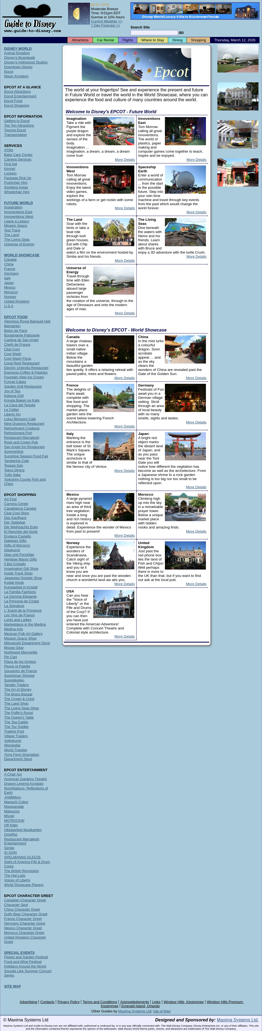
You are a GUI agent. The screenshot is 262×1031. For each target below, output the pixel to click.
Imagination (13, 207)
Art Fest (10, 499)
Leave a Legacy (16, 221)
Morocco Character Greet (24, 933)
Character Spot (16, 905)
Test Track (12, 230)
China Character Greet (22, 909)
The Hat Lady (14, 875)
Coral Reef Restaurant (21, 363)
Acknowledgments (134, 1002)
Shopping (198, 40)
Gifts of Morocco (17, 545)
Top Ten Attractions (19, 125)
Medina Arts (13, 629)
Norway (10, 297)
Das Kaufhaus (15, 518)
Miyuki (9, 816)
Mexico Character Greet (23, 928)
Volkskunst (12, 741)
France (9, 269)
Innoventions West (18, 216)
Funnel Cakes (15, 382)
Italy (7, 278)
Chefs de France (17, 344)
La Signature (14, 606)
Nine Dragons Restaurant (24, 424)
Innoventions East (18, 212)
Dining (177, 40)
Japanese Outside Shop (23, 578)
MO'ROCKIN (14, 820)
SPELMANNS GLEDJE (22, 857)
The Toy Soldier (16, 727)
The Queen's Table (19, 717)
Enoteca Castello (17, 536)
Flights (128, 40)
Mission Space (15, 225)
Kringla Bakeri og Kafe (21, 400)
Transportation (15, 135)
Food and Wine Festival (23, 962)
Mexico (9, 287)
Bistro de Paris (15, 331)
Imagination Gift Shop (21, 569)
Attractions (80, 40)
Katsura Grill (14, 396)
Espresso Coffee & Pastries (26, 372)
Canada (10, 259)
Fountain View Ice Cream (24, 377)
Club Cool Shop (16, 513)
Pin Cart (10, 657)
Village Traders (16, 736)
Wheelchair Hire (16, 192)
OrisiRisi (10, 834)
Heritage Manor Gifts (20, 559)
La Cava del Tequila (19, 405)
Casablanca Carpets (20, 508)
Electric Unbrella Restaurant (26, 368)
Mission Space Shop (20, 638)
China (8, 264)
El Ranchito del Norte (21, 532)
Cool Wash (12, 354)
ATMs (8, 150)
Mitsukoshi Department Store (27, 643)
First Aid (10, 164)
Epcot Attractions (17, 91)
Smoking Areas (16, 187)
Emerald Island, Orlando (140, 1006)
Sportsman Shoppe (19, 675)
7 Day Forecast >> (105, 25)
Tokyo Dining (14, 470)
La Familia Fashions (20, 592)
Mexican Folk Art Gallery (23, 634)
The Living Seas (17, 239)
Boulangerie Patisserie (22, 335)
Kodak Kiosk (14, 582)
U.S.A (8, 306)
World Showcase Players (23, 885)
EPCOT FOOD (16, 317)
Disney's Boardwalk (19, 58)
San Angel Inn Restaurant (24, 447)
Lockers (10, 173)
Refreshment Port (18, 433)
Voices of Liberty (17, 880)
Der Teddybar (14, 522)
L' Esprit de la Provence (23, 610)
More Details (125, 160)
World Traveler (15, 750)
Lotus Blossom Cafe (20, 419)
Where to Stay (152, 40)
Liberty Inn (12, 414)
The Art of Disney (17, 689)
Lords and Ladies (17, 620)
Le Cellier (11, 410)
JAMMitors (12, 797)
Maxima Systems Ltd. (238, 1020)
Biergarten (12, 326)
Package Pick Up (17, 178)
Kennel (9, 169)
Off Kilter (11, 825)
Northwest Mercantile (20, 652)
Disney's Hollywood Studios (26, 62)
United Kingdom (17, 301)
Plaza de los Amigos (20, 662)
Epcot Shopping (16, 105)
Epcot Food (13, 101)
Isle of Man (162, 1011)
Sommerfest (13, 451)
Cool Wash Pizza (17, 358)
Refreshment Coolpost (21, 428)
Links (156, 1002)
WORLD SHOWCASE (21, 255)
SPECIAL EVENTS (19, 953)
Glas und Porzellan (19, 555)
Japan (9, 283)
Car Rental (105, 40)
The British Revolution (21, 871)
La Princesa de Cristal (21, 601)
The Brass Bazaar (18, 694)
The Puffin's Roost (18, 713)
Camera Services (17, 159)
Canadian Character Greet (25, 900)
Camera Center (16, 504)
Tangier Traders (16, 685)
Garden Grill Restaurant (23, 386)
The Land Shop (16, 703)
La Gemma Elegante (20, 596)
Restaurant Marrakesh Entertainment (21, 841)
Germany (11, 273)
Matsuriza (11, 811)
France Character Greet (23, 919)
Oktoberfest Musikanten (23, 830)
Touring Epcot (15, 130)
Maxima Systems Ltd (134, 1011)
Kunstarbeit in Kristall (20, 587)
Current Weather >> (107, 21)
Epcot (8, 71)
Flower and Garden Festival (26, 957)
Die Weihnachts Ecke (21, 527)
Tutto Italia (12, 475)
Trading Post (14, 731)
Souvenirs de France (20, 671)
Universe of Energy (19, 244)
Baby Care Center (18, 155)
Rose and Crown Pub (21, 442)
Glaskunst (12, 550)
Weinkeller (12, 745)
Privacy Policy (68, 1002)
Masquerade (14, 807)
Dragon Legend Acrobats (23, 784)
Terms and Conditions (100, 1002)
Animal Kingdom (17, 53)
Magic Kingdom (16, 76)
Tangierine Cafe (16, 461)
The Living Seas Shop (21, 708)
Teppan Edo (13, 465)
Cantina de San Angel (21, 340)
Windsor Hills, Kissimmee (184, 1002)
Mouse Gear (14, 648)
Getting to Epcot (17, 121)
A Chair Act (13, 774)
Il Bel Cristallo (15, 564)
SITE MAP (12, 986)
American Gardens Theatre (25, 779)
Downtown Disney (18, 67)
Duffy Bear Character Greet (25, 914)
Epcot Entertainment (20, 96)
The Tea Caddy (16, 722)
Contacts (47, 1002)
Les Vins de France (19, 615)
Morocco (11, 292)
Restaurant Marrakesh (21, 437)
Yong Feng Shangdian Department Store (21, 757)
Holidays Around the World (25, 966)
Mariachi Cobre (16, 802)
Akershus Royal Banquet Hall (27, 321)
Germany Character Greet (24, 923)
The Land (11, 235)
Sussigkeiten (14, 680)
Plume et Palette (17, 666)
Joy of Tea (12, 391)
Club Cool (12, 349)
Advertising (28, 1002)
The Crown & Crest (19, 699)
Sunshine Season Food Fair (26, 456)
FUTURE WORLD (18, 203)
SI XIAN (10, 852)
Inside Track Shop (18, 573)
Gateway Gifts (15, 541)
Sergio (9, 848)
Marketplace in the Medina (25, 624)
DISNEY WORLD (18, 49)
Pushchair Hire (15, 183)
